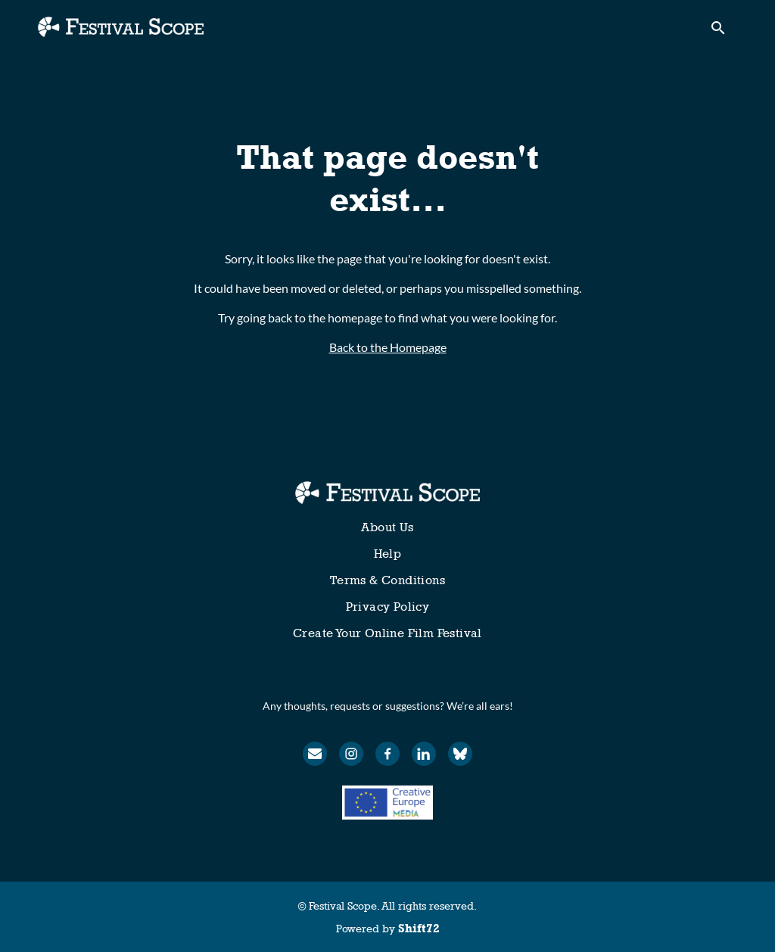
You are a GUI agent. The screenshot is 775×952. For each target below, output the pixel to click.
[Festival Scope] (387, 492)
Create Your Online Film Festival (387, 633)
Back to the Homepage (388, 347)
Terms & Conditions (387, 580)
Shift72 (419, 928)
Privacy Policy (388, 606)
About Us (387, 527)
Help (388, 553)
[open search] (723, 31)
